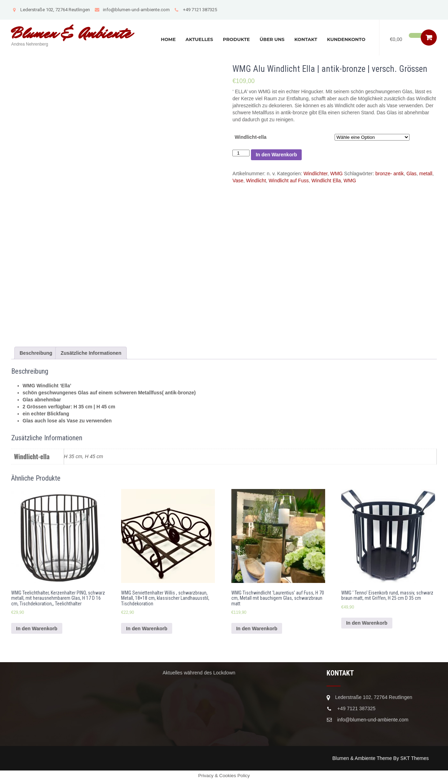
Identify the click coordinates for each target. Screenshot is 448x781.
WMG (336, 173)
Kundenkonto (346, 39)
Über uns (272, 39)
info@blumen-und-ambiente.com (132, 9)
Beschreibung (36, 353)
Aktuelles (199, 39)
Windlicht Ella (326, 180)
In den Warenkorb (276, 154)
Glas (411, 173)
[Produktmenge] (240, 153)
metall (425, 173)
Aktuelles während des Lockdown (199, 672)
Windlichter (315, 173)
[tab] (35, 353)
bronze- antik (390, 173)
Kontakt (305, 39)
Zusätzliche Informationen (91, 353)
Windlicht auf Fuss (289, 180)
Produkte (236, 39)
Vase (237, 180)
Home (168, 39)
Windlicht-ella (250, 137)
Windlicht (256, 180)
